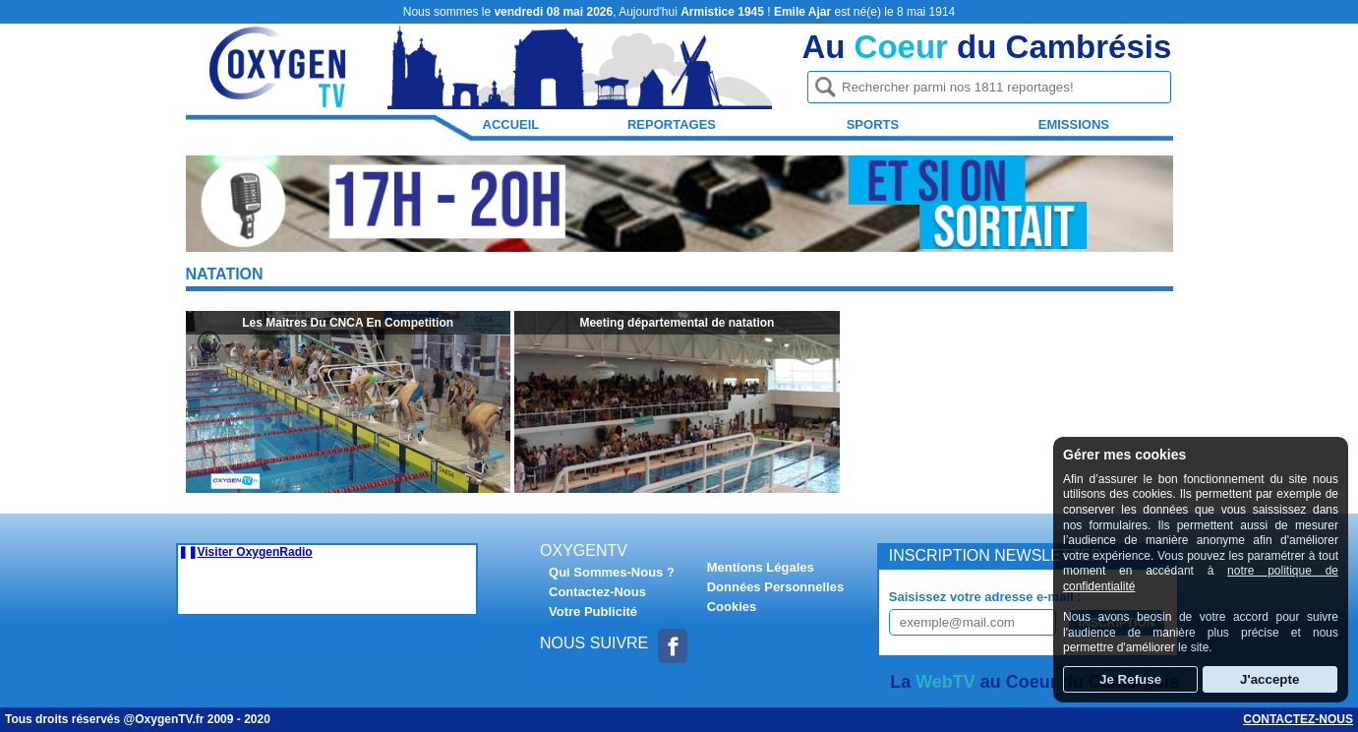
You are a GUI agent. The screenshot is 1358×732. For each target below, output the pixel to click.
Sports (873, 124)
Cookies (732, 606)
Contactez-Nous (597, 591)
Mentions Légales (760, 567)
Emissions (1073, 124)
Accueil (511, 124)
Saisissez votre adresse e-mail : (985, 596)
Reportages (671, 124)
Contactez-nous (1298, 719)
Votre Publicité (593, 611)
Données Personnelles (775, 587)
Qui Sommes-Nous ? (612, 572)
